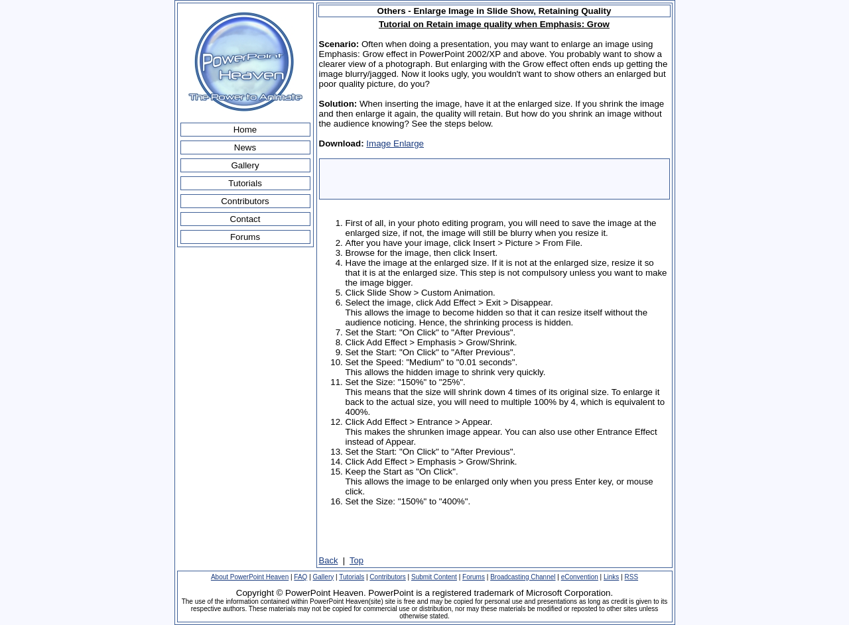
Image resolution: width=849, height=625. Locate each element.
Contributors (245, 201)
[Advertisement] (494, 179)
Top (356, 560)
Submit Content (434, 577)
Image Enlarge (395, 143)
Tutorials (245, 183)
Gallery (245, 165)
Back (328, 560)
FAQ (300, 577)
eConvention (579, 577)
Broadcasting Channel (522, 577)
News (245, 147)
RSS (632, 577)
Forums (245, 237)
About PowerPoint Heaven (250, 577)
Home (245, 130)
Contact (245, 219)
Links (611, 577)
